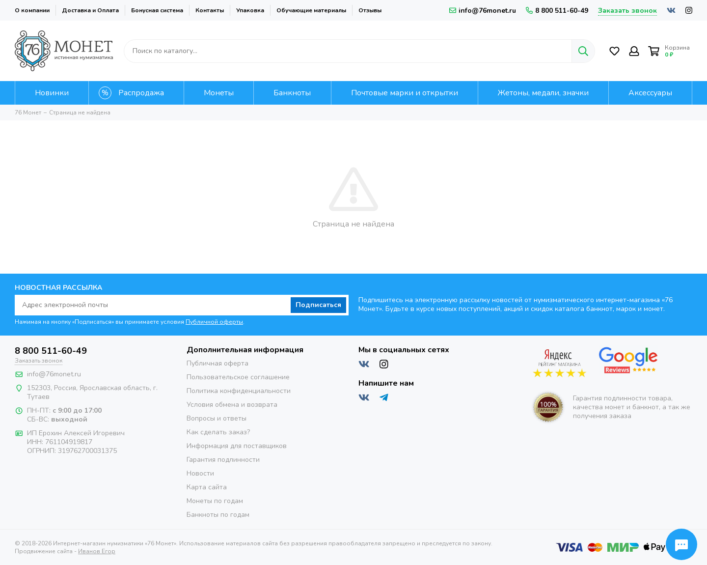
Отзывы (369, 10)
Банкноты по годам (218, 514)
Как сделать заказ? (218, 432)
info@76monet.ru (482, 10)
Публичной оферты (214, 322)
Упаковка (250, 10)
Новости (200, 473)
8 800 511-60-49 (557, 10)
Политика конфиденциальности (239, 391)
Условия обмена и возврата (232, 404)
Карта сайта (207, 487)
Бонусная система (157, 10)
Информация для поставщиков (237, 446)
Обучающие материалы (311, 10)
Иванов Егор (96, 551)
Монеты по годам (215, 501)
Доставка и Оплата (90, 10)
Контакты (209, 10)
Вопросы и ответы (216, 418)
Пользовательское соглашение (238, 377)
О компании (32, 10)
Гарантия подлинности (223, 459)
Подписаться (318, 305)
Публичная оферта (217, 363)
